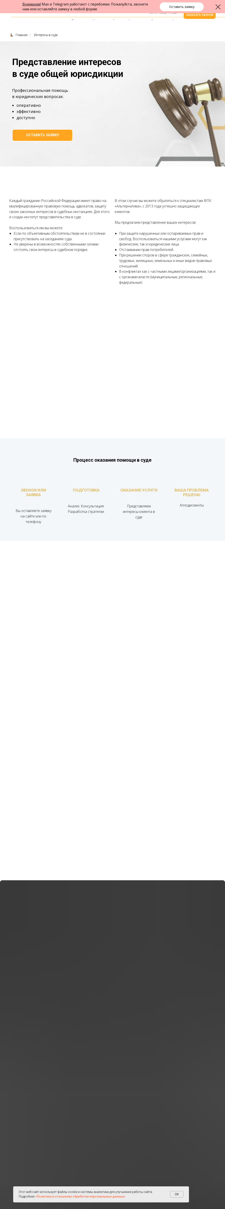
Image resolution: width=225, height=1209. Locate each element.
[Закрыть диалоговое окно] (218, 7)
